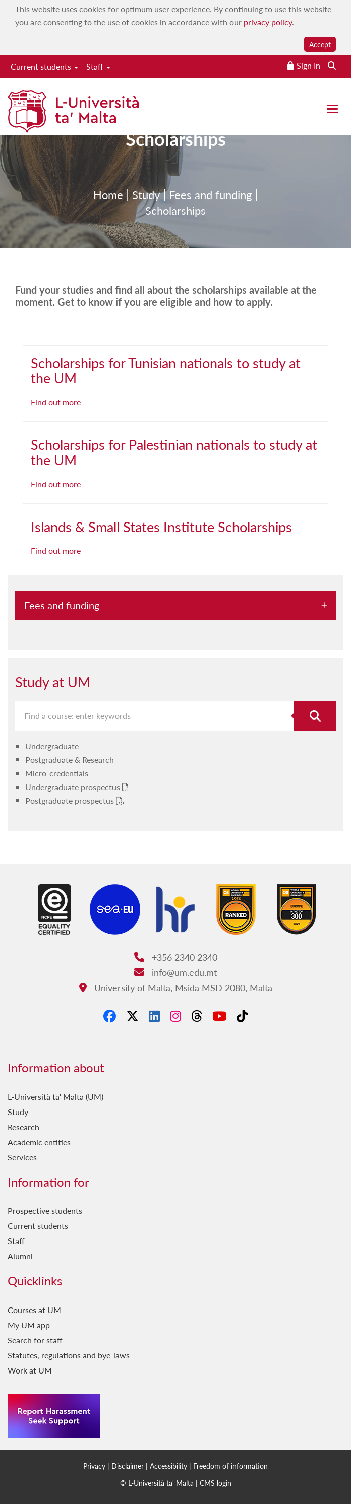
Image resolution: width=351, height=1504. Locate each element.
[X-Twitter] (132, 1016)
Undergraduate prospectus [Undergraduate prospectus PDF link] (73, 787)
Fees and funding (210, 210)
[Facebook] (109, 1016)
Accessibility (168, 1466)
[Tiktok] (242, 1016)
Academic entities (39, 1142)
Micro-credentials (56, 773)
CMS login (215, 1483)
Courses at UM (34, 1310)
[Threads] (196, 1016)
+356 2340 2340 (175, 957)
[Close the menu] (332, 109)
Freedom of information (230, 1466)
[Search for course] (315, 716)
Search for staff (35, 1340)
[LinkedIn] (154, 1016)
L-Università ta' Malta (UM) (55, 1096)
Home (108, 210)
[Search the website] (332, 65)
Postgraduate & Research (69, 759)
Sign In (308, 65)
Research (23, 1127)
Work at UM (30, 1370)
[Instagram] (175, 1016)
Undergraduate (52, 746)
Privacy (94, 1466)
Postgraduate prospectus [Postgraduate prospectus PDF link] (70, 800)
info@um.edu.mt (175, 972)
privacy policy (268, 22)
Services (22, 1157)
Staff (98, 66)
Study (146, 210)
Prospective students (45, 1210)
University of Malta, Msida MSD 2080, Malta (175, 987)
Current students (44, 66)
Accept (320, 44)
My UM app (29, 1325)
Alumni (20, 1256)
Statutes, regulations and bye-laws (69, 1355)
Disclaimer (127, 1466)
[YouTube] (219, 1016)
